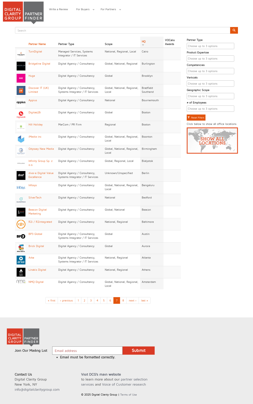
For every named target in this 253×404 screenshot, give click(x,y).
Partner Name (37, 44)
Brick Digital (36, 246)
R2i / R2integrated (40, 221)
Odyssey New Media (41, 148)
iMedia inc (35, 136)
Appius (33, 100)
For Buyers (83, 9)
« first (51, 300)
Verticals (192, 77)
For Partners (109, 9)
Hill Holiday (36, 124)
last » (144, 300)
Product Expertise (198, 52)
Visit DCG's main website (101, 374)
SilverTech (35, 197)
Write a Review (58, 9)
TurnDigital (35, 51)
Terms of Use (128, 394)
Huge (32, 75)
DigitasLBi (35, 112)
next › (132, 300)
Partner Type (195, 39)
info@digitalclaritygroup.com (37, 389)
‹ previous (66, 300)
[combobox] (210, 46)
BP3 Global (35, 233)
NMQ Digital (36, 281)
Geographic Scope (198, 90)
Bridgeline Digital (39, 63)
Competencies (196, 65)
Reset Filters (196, 117)
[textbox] (211, 46)
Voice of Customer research (124, 384)
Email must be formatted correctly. (87, 357)
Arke (31, 257)
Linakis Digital (37, 269)
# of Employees (196, 102)
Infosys (33, 185)
